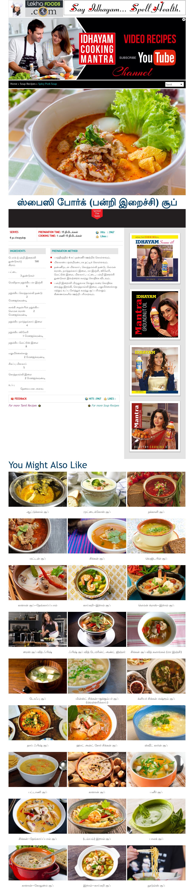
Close (183, 19)
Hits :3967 (93, 398)
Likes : (110, 398)
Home (14, 83)
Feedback (18, 399)
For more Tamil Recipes (25, 405)
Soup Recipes (28, 83)
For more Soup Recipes (103, 405)
